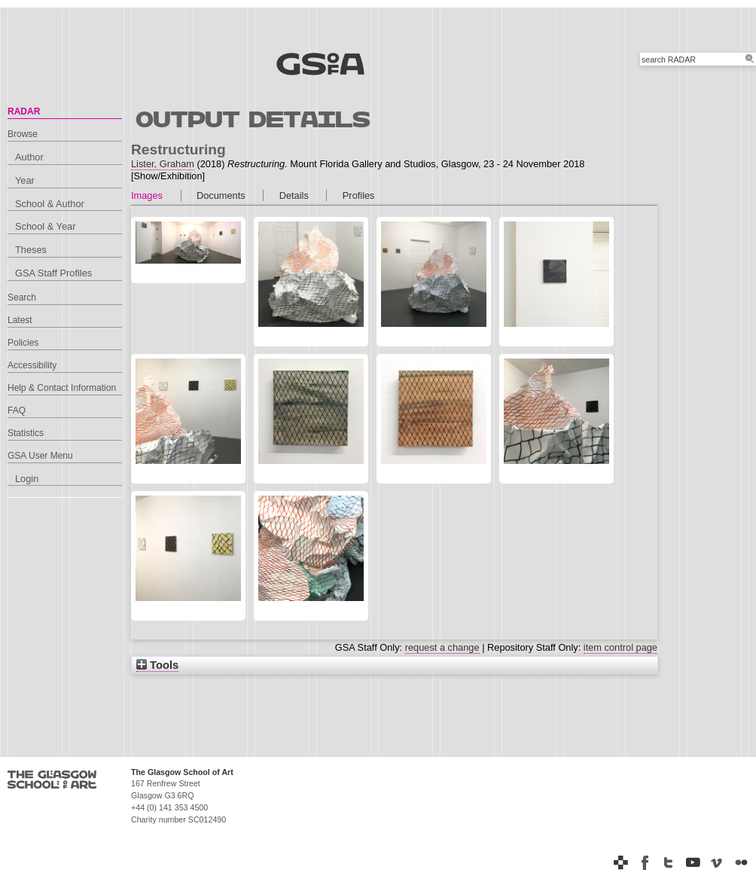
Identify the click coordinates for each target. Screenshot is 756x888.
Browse (23, 134)
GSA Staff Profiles (53, 273)
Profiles (359, 195)
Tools (157, 665)
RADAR (24, 111)
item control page (620, 647)
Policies (23, 342)
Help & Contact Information (62, 388)
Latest (20, 320)
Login (26, 478)
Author (29, 157)
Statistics (26, 433)
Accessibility (32, 365)
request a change (442, 647)
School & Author (49, 203)
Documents (221, 195)
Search (22, 297)
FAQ (17, 410)
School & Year (45, 226)
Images (147, 195)
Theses (31, 249)
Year (25, 180)
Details (294, 195)
